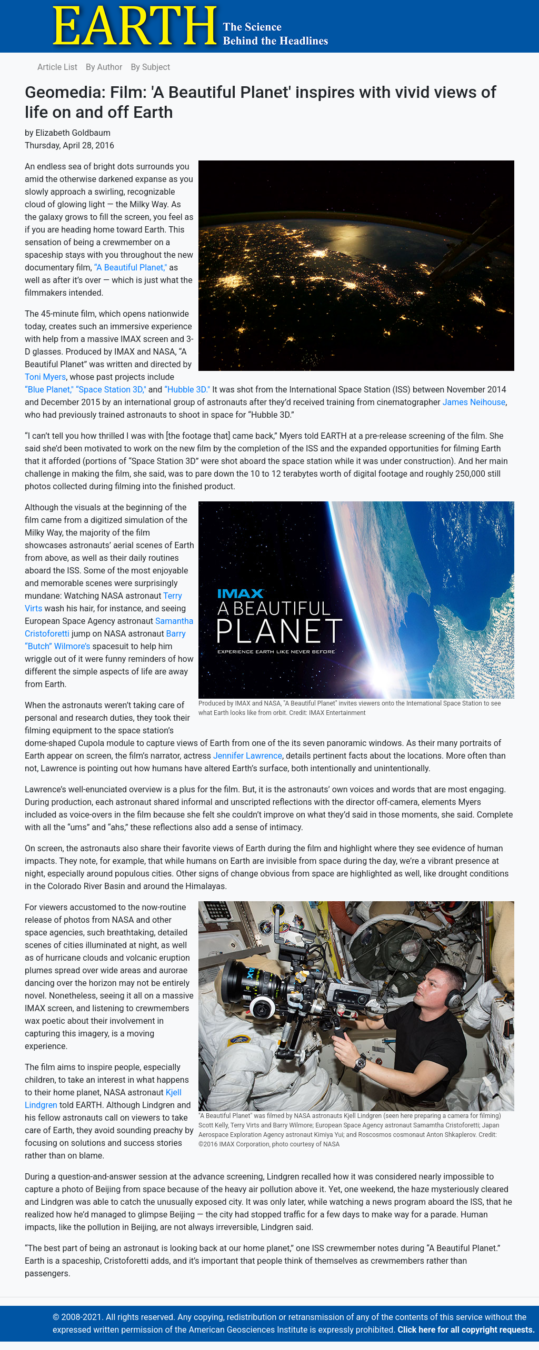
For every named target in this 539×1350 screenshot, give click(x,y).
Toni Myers (45, 377)
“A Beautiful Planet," (130, 268)
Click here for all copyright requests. (466, 1330)
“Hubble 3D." (187, 390)
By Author (104, 67)
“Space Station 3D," (111, 390)
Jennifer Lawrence (247, 756)
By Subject (150, 67)
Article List (57, 67)
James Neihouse (474, 402)
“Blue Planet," (49, 390)
